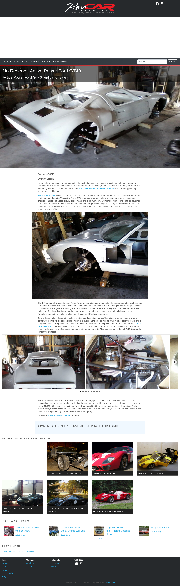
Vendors (35, 61)
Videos (53, 566)
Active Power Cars (46, 195)
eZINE (29, 566)
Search (172, 61)
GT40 (21, 551)
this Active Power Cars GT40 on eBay (96, 188)
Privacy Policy (110, 583)
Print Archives (60, 61)
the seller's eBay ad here (59, 415)
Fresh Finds (7, 573)
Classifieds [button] (20, 61)
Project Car (30, 551)
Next (174, 362)
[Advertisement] (90, 37)
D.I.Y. (4, 566)
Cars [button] (7, 61)
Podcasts (54, 563)
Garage (5, 563)
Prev (5, 362)
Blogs (4, 576)
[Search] (152, 61)
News (4, 570)
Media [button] (45, 61)
